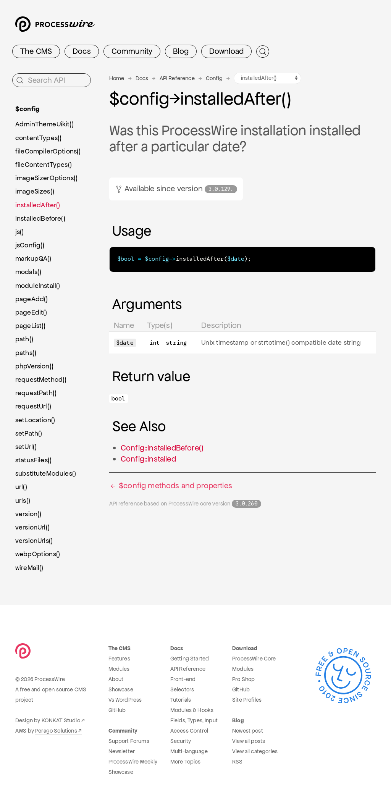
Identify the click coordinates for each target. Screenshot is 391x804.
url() (21, 487)
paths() (25, 353)
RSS (237, 761)
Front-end (183, 679)
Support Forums (128, 741)
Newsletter (121, 751)
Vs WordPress (125, 699)
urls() (22, 500)
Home (116, 78)
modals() (28, 272)
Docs (82, 51)
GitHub (117, 710)
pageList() (30, 325)
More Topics (185, 761)
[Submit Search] (262, 51)
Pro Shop (243, 679)
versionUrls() (34, 540)
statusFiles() (33, 460)
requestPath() (36, 393)
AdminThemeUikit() (44, 124)
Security (180, 741)
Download (226, 51)
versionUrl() (32, 527)
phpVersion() (34, 366)
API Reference (177, 78)
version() (28, 514)
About (116, 679)
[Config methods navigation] (267, 78)
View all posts (248, 741)
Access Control (189, 730)
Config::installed (148, 458)
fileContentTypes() (43, 164)
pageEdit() (31, 312)
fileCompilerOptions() (48, 151)
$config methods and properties (170, 485)
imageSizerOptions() (46, 178)
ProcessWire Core (254, 658)
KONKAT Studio (61, 720)
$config (27, 109)
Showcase (120, 689)
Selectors (182, 689)
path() (24, 339)
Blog (181, 51)
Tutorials (180, 699)
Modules (119, 668)
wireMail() (29, 567)
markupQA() (33, 258)
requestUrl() (33, 406)
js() (19, 232)
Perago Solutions (56, 730)
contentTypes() (38, 138)
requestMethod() (40, 379)
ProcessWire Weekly (133, 761)
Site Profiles (247, 699)
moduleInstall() (37, 285)
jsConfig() (30, 245)
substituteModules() (45, 473)
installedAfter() (37, 205)
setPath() (28, 433)
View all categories (255, 751)
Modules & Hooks (191, 710)
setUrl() (26, 446)
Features (119, 658)
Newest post (247, 730)
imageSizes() (34, 191)
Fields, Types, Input (194, 720)
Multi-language (189, 751)
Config (214, 78)
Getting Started (189, 658)
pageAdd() (31, 299)
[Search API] (51, 80)
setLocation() (35, 420)
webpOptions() (37, 554)
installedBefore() (40, 218)
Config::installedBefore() (162, 447)
